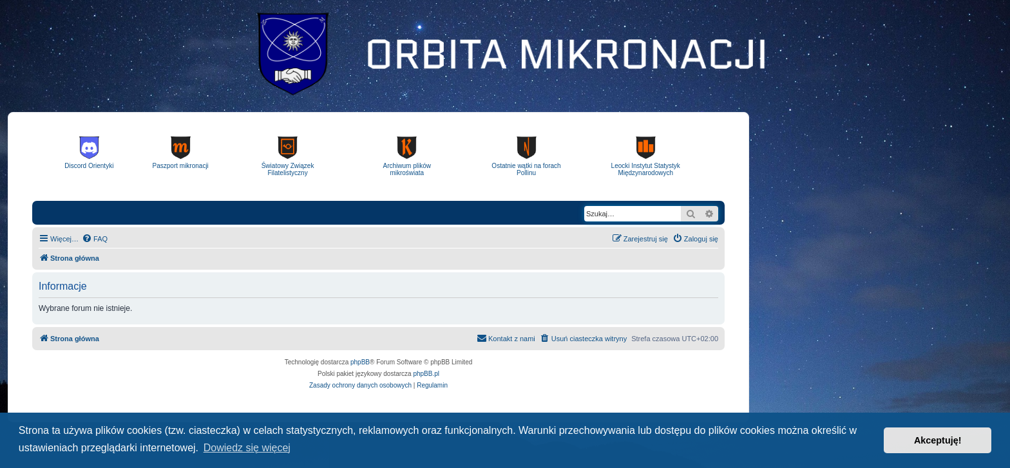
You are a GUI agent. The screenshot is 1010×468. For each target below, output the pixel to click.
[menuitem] (95, 239)
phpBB (360, 362)
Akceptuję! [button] (938, 440)
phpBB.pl (426, 373)
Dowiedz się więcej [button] (247, 447)
